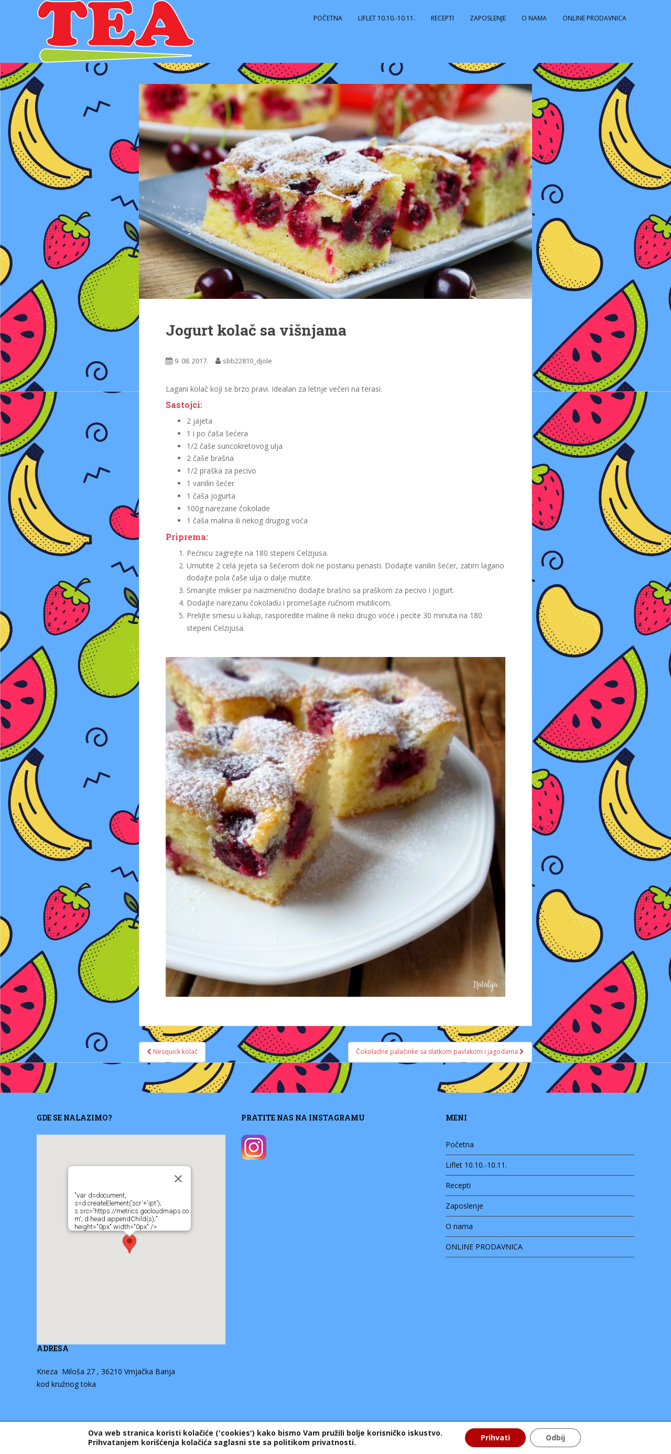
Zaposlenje (488, 18)
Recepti (442, 18)
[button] (123, 1243)
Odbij (555, 1437)
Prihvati (495, 1437)
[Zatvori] (172, 1176)
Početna (327, 18)
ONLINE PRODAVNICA (594, 18)
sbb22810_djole (247, 360)
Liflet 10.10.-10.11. (386, 18)
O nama (534, 18)
